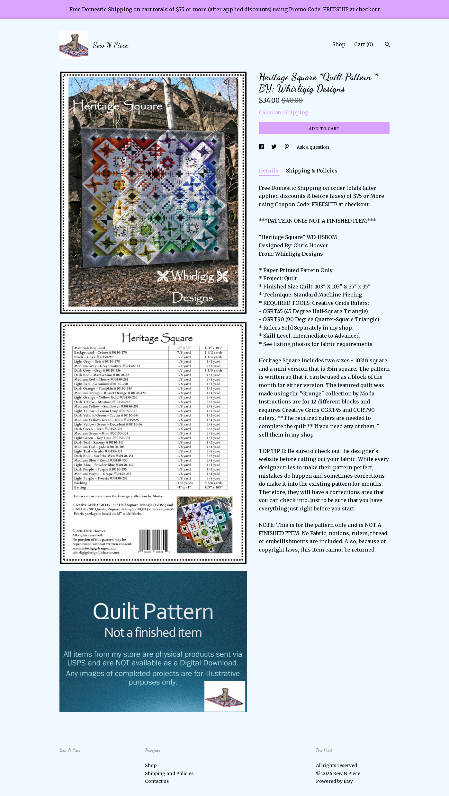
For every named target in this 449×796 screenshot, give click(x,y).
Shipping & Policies (311, 170)
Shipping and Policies (169, 773)
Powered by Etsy (334, 781)
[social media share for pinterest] (287, 147)
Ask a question (313, 147)
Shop (339, 44)
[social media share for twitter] (274, 147)
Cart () (363, 44)
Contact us (157, 781)
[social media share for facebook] (262, 147)
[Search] (387, 45)
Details (269, 170)
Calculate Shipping (283, 112)
